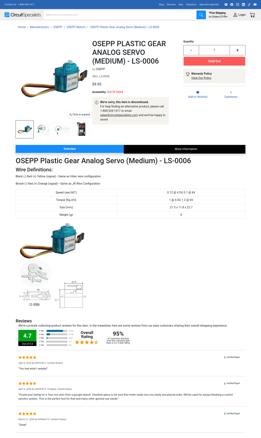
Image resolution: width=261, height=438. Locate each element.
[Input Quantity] (214, 60)
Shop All (10, 25)
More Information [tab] (186, 159)
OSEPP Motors (76, 37)
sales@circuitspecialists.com (119, 125)
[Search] (120, 15)
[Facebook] (231, 4)
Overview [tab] (70, 159)
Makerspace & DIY (113, 25)
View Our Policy (201, 88)
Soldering (138, 25)
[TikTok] (249, 4)
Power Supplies (85, 25)
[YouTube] (255, 4)
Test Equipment (58, 25)
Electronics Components (195, 25)
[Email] (226, 4)
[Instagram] (237, 4)
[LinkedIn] (243, 4)
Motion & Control (162, 25)
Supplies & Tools (228, 25)
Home (22, 37)
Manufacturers (31, 25)
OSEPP (57, 37)
